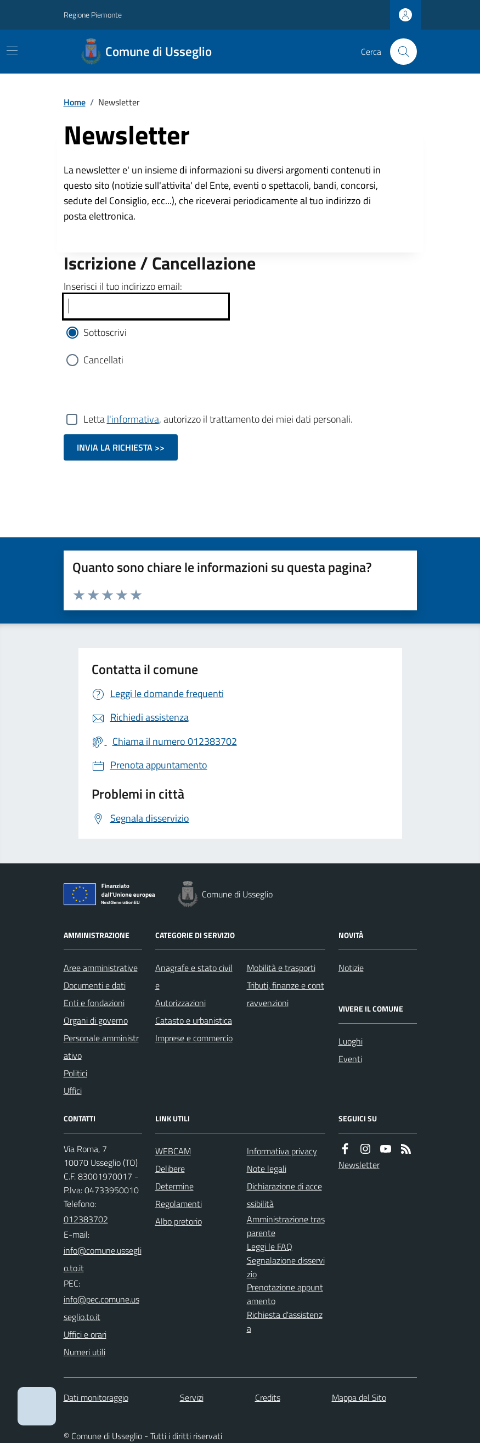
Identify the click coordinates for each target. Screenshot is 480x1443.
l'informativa (133, 419)
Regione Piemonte (93, 14)
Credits (267, 1397)
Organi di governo (96, 1020)
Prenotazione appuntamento (285, 1294)
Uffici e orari (85, 1334)
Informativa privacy (282, 1151)
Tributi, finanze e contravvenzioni (285, 994)
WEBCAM (173, 1151)
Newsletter (359, 1164)
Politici (75, 1073)
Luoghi (350, 1041)
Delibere (170, 1168)
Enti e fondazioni (94, 1002)
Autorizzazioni (180, 1002)
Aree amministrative (101, 967)
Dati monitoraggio (96, 1397)
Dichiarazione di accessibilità (284, 1195)
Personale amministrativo (101, 1046)
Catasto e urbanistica (193, 1020)
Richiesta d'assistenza (285, 1321)
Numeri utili (84, 1351)
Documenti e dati (95, 985)
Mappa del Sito (359, 1397)
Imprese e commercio (194, 1038)
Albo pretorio (178, 1221)
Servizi (192, 1397)
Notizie (351, 967)
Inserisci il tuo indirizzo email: (123, 286)
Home (75, 102)
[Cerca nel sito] (398, 51)
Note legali (266, 1168)
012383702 (86, 1219)
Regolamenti (178, 1203)
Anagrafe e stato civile (194, 976)
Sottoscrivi (105, 332)
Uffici (73, 1090)
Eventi (350, 1058)
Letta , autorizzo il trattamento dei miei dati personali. (218, 419)
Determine (174, 1186)
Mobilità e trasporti (281, 967)
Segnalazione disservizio (286, 1267)
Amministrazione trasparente (286, 1225)
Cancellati (103, 359)
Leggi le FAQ (269, 1246)
